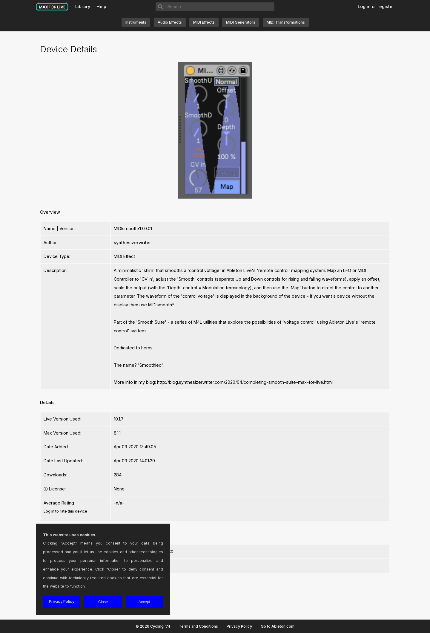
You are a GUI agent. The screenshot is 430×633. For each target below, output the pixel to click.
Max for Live (52, 6)
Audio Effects (170, 22)
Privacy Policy (239, 626)
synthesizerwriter (132, 242)
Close (103, 602)
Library (82, 6)
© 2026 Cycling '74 (153, 626)
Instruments (135, 22)
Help (101, 6)
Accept (144, 602)
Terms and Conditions (198, 626)
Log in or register (376, 6)
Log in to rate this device (65, 511)
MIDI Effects (204, 22)
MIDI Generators (240, 22)
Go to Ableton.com (277, 626)
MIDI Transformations (286, 22)
